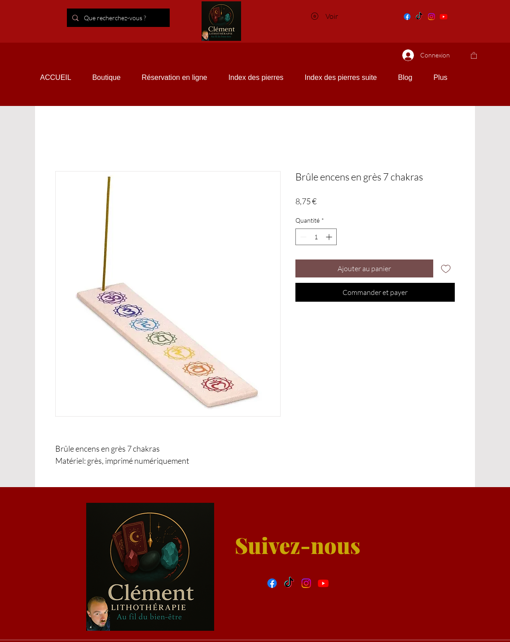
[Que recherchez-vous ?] (130, 18)
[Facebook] (407, 16)
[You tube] (443, 16)
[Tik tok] (419, 16)
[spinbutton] (316, 237)
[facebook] (272, 583)
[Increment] (329, 237)
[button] (474, 55)
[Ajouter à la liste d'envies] (446, 268)
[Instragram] (306, 583)
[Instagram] (431, 16)
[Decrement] (302, 237)
